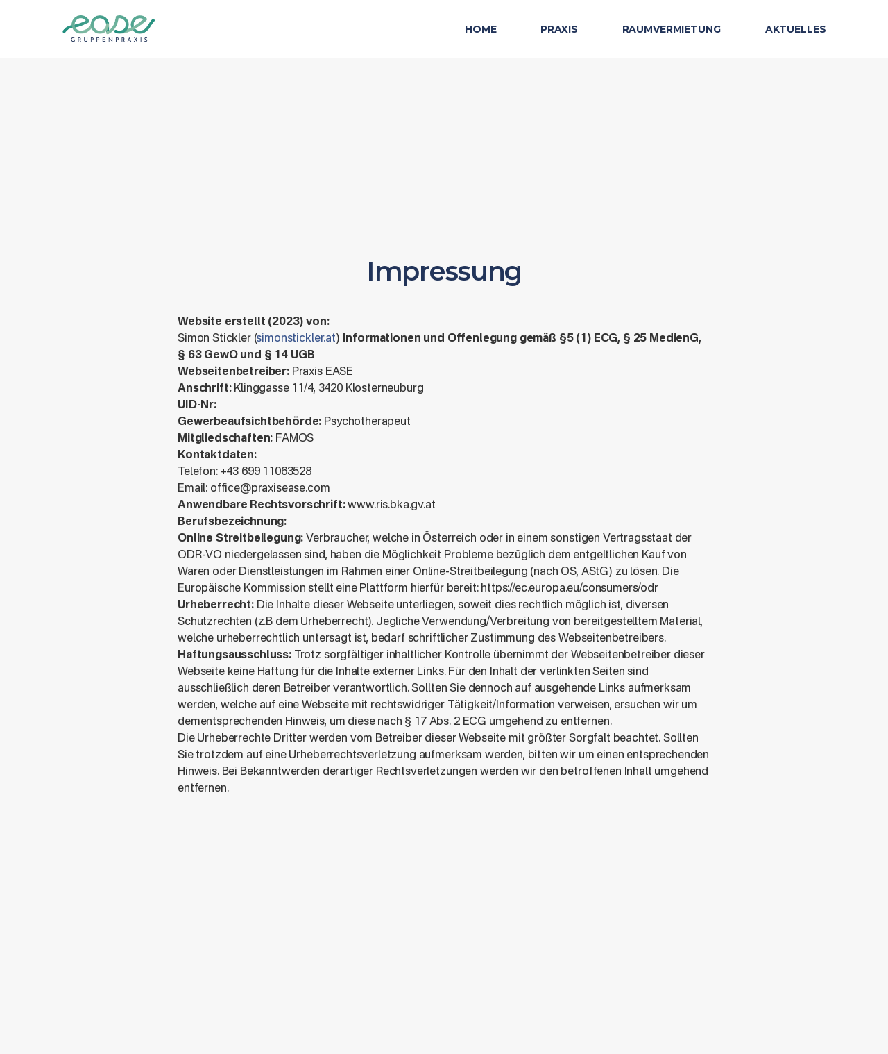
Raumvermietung (671, 29)
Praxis (558, 29)
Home (480, 29)
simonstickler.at (295, 338)
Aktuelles (795, 29)
